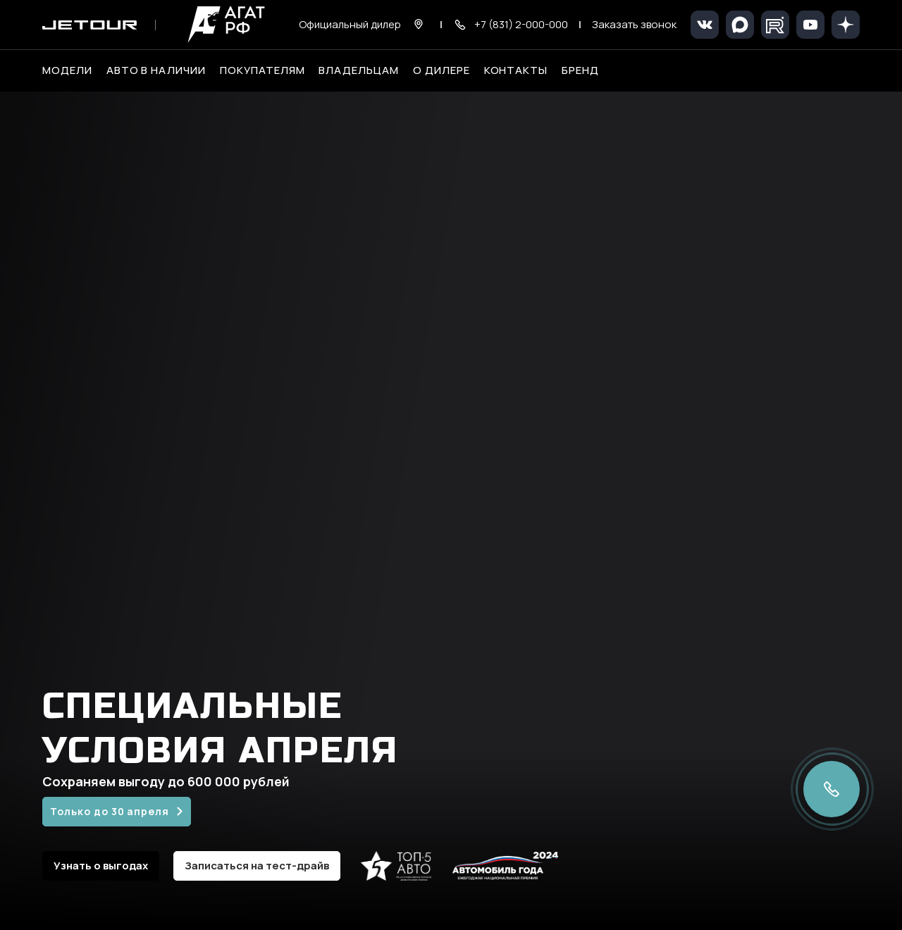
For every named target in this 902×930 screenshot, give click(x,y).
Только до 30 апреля (109, 811)
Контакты (516, 70)
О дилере (441, 70)
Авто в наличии (156, 70)
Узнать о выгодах (101, 865)
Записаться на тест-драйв (257, 865)
